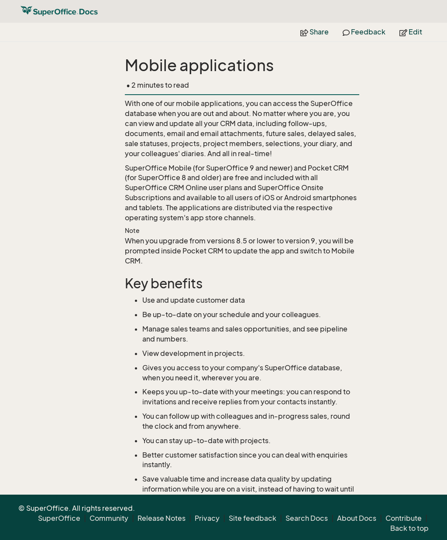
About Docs (356, 518)
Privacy (207, 518)
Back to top (409, 528)
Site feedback (252, 518)
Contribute (403, 518)
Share (314, 31)
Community (108, 518)
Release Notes (162, 518)
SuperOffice (59, 518)
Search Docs (306, 518)
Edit (410, 31)
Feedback (364, 31)
